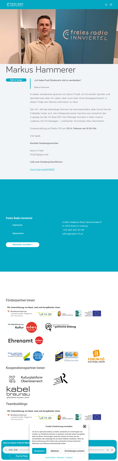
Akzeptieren (39, 451)
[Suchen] (106, 5)
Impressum (69, 457)
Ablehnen (55, 451)
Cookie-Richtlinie (50, 457)
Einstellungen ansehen (74, 451)
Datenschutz (60, 457)
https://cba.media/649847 (42, 169)
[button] (84, 426)
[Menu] (111, 4)
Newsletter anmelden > (23, 244)
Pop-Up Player (22, 456)
